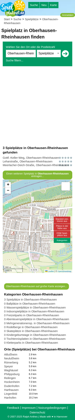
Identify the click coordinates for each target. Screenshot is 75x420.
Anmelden (67, 15)
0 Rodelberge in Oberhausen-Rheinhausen (30, 327)
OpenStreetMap (64, 271)
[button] (13, 233)
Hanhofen (10, 397)
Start (7, 19)
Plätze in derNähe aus (62, 227)
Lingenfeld (10, 393)
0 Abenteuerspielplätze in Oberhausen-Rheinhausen (36, 319)
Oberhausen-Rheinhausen (42, 157)
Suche (34, 5)
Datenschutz (37, 412)
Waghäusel (11, 370)
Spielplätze (32, 19)
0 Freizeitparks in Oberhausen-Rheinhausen (31, 315)
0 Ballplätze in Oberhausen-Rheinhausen (29, 303)
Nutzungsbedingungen (52, 407)
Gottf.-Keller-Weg (13, 157)
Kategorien (62, 240)
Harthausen (11, 389)
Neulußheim (11, 358)
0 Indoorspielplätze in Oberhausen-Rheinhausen (34, 311)
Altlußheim (10, 354)
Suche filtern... (14, 60)
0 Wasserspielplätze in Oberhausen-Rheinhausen (35, 307)
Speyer (8, 366)
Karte (53, 5)
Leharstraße (10, 161)
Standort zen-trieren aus (62, 220)
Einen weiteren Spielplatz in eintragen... (37, 175)
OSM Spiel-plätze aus (62, 234)
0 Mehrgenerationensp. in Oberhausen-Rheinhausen (37, 323)
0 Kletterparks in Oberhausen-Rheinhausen (31, 342)
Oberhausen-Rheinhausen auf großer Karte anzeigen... (36, 286)
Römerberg (11, 362)
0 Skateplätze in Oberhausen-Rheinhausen (31, 331)
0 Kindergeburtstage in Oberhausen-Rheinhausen (35, 334)
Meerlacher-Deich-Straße (18, 165)
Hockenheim (12, 381)
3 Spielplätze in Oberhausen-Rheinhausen (30, 299)
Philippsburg (11, 374)
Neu (44, 5)
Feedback (13, 407)
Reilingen (10, 378)
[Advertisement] (37, 106)
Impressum (29, 407)
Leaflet (49, 271)
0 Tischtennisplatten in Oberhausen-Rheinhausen (34, 338)
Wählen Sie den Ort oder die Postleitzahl (30, 47)
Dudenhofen (11, 386)
